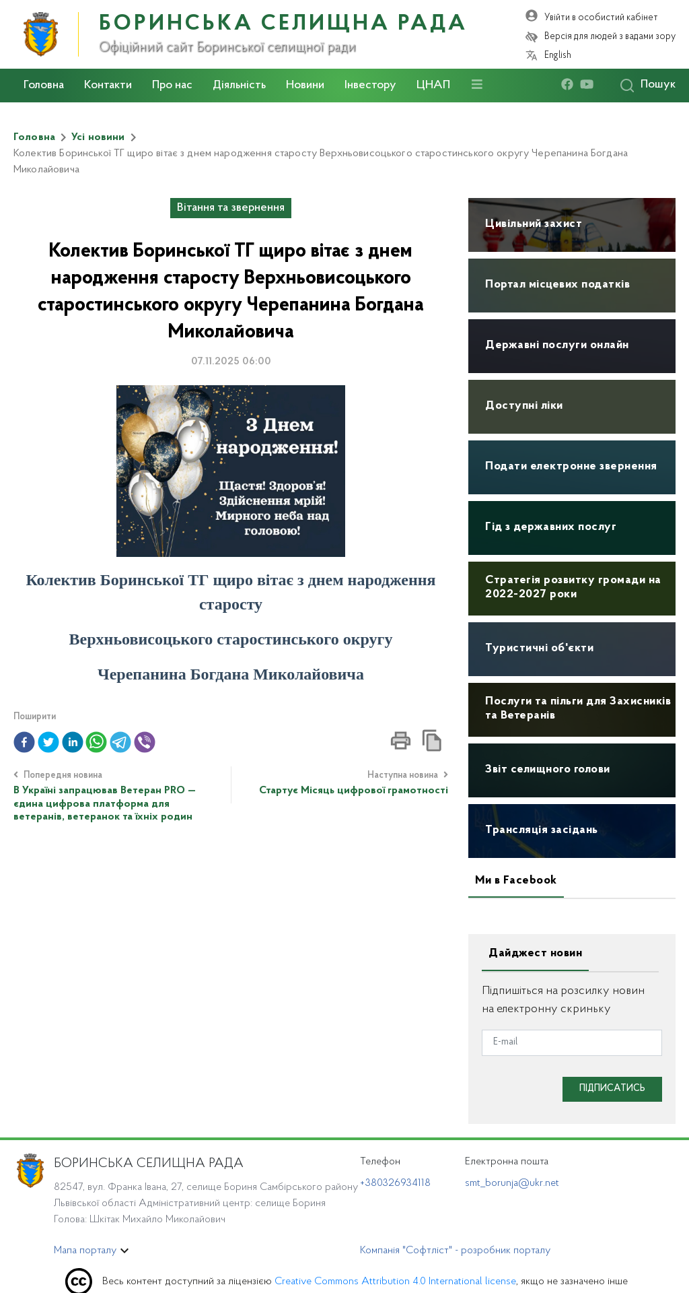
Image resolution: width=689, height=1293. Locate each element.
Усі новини (98, 137)
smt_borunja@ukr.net (512, 1183)
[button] (24, 742)
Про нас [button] (172, 85)
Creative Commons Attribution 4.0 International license (395, 1281)
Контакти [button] (108, 85)
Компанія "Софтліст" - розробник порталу (455, 1250)
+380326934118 (395, 1183)
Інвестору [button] (370, 85)
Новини (305, 85)
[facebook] (570, 85)
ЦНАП (433, 85)
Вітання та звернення (231, 208)
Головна (44, 85)
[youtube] (590, 85)
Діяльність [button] (239, 85)
